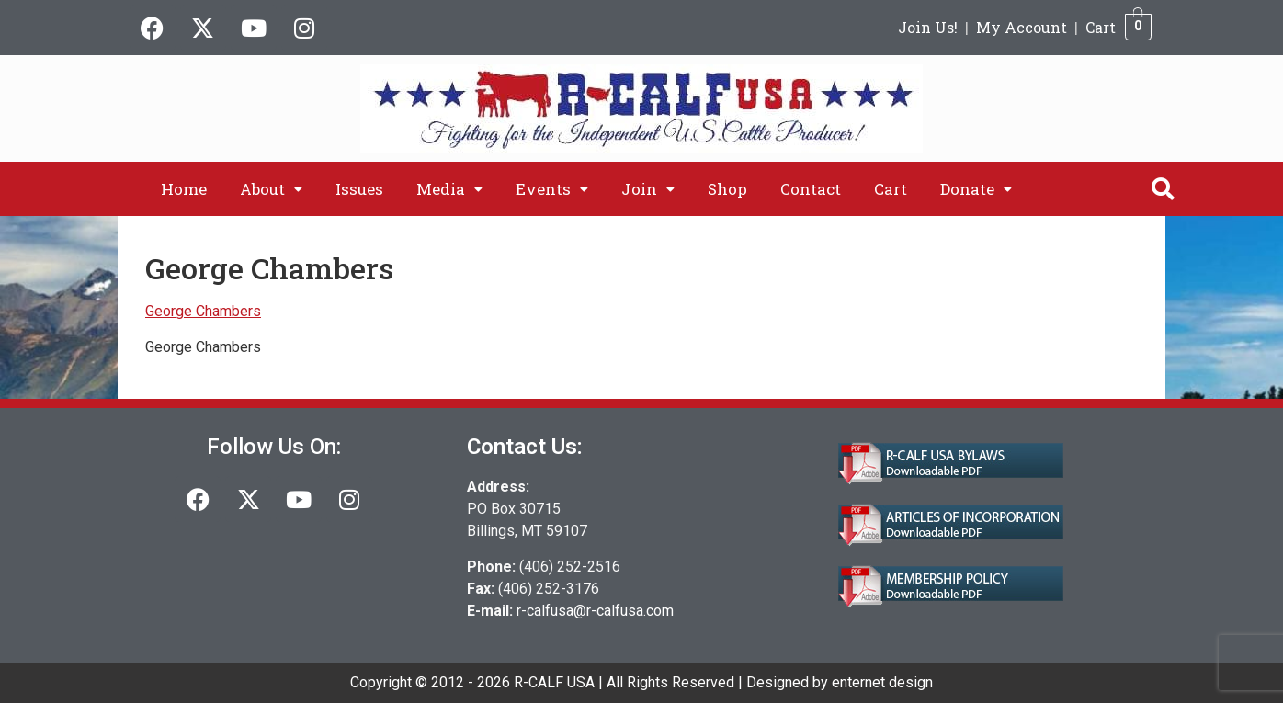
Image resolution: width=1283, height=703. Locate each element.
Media (449, 188)
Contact (810, 188)
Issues (359, 188)
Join (648, 188)
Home (184, 188)
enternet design (882, 682)
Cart (1100, 27)
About (271, 188)
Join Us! (928, 27)
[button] (271, 189)
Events (552, 188)
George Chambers (203, 311)
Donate (976, 188)
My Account (1021, 27)
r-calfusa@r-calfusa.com (595, 610)
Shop (727, 188)
